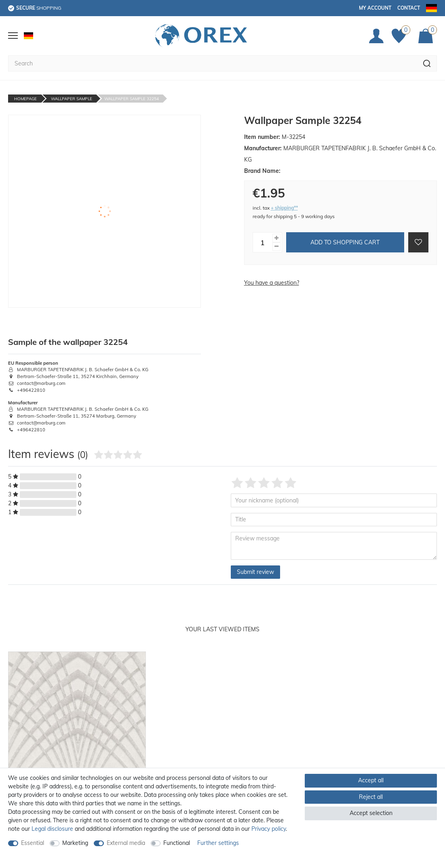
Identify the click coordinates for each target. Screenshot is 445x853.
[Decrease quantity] (276, 246)
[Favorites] (401, 36)
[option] (77, 744)
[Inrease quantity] (276, 238)
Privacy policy (268, 828)
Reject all (371, 796)
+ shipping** (284, 208)
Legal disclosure (52, 828)
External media (126, 843)
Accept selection (371, 813)
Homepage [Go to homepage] (25, 98)
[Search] (427, 63)
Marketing (75, 843)
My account (375, 8)
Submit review (255, 572)
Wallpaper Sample (71, 98)
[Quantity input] (262, 242)
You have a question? (271, 282)
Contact (408, 8)
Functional (176, 843)
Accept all (371, 780)
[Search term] (212, 63)
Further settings (218, 843)
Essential (32, 843)
